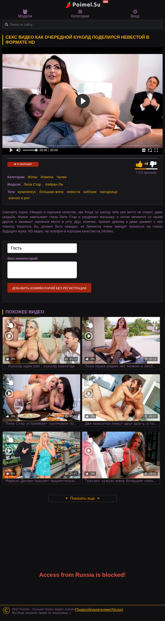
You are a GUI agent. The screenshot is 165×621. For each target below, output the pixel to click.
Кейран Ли (54, 184)
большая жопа (51, 192)
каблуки (89, 192)
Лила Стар (32, 184)
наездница (108, 192)
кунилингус (27, 192)
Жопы (32, 177)
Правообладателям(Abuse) (99, 610)
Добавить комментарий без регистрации (49, 288)
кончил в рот (19, 198)
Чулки (62, 177)
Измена (47, 177)
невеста (73, 192)
